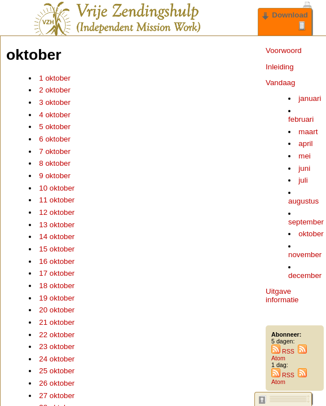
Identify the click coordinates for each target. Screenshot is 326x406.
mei (304, 156)
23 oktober (56, 346)
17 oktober (56, 273)
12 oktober (56, 212)
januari (309, 98)
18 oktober (56, 285)
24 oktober (56, 359)
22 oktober (56, 334)
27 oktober (56, 395)
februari (301, 119)
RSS (282, 351)
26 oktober (56, 383)
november (304, 254)
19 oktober (56, 298)
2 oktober (55, 90)
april (305, 143)
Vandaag (280, 82)
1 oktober (55, 78)
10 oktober (56, 188)
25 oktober (56, 371)
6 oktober (55, 139)
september (306, 222)
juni (304, 168)
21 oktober (56, 322)
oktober (310, 234)
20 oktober (56, 310)
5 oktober (55, 126)
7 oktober (55, 151)
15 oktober (56, 249)
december (304, 275)
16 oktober (56, 261)
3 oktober (55, 102)
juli (302, 180)
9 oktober (55, 175)
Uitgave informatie (282, 295)
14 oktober (56, 236)
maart (308, 131)
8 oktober (55, 163)
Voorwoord (284, 50)
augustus (303, 201)
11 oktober (56, 200)
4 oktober (55, 115)
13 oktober (56, 224)
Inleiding (280, 67)
